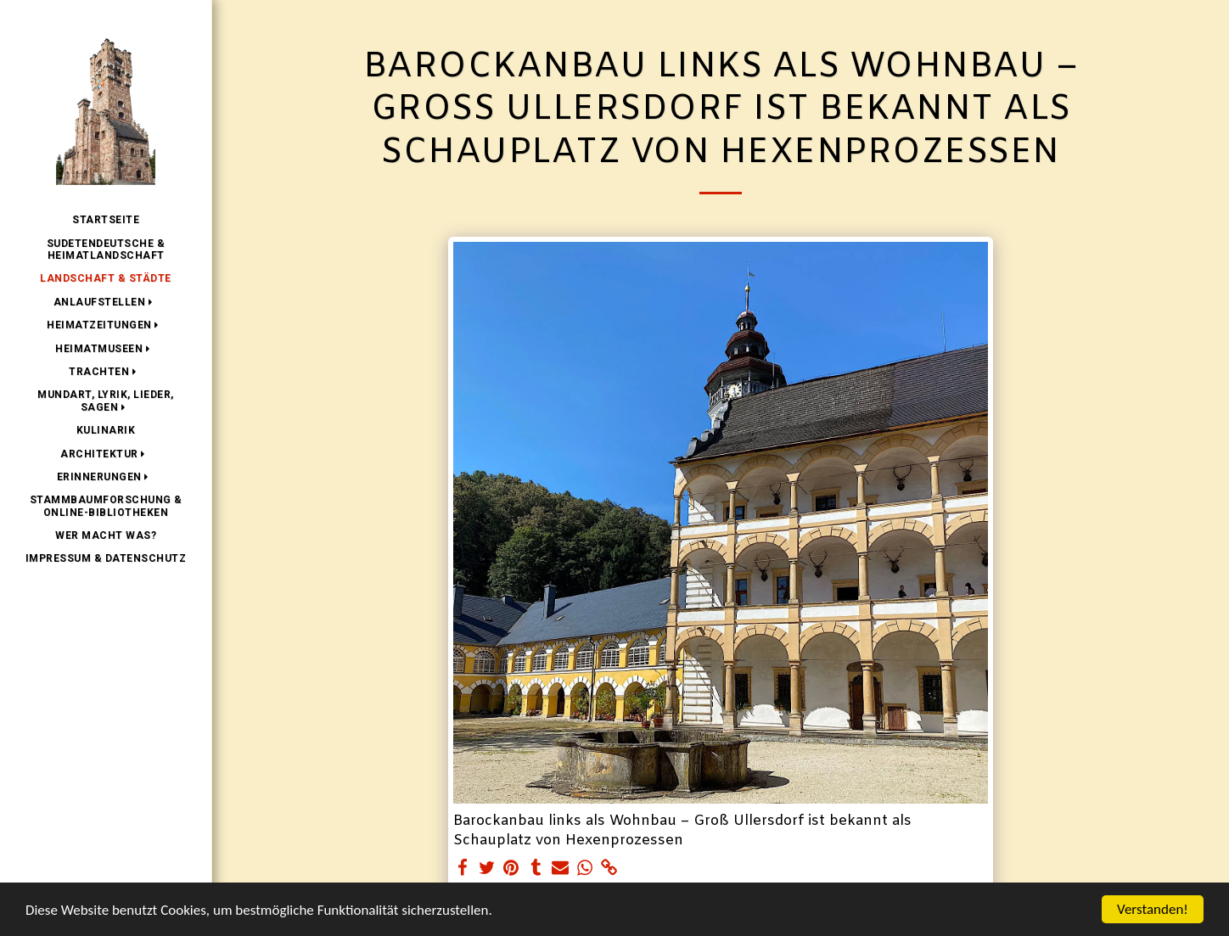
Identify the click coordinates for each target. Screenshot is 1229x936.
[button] (106, 302)
